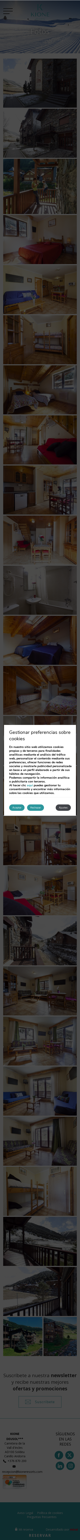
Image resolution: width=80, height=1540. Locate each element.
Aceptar (16, 807)
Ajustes (63, 807)
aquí (30, 785)
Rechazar (35, 807)
